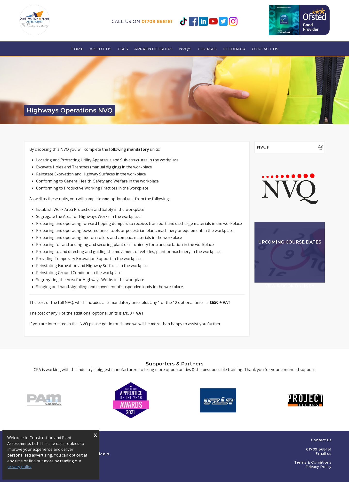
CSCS (123, 49)
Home (77, 49)
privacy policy (19, 467)
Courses (207, 49)
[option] (43, 400)
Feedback (234, 49)
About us (100, 49)
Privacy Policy (319, 467)
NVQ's (185, 49)
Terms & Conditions (313, 462)
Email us (323, 453)
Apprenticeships (153, 49)
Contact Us (265, 49)
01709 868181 (157, 21)
